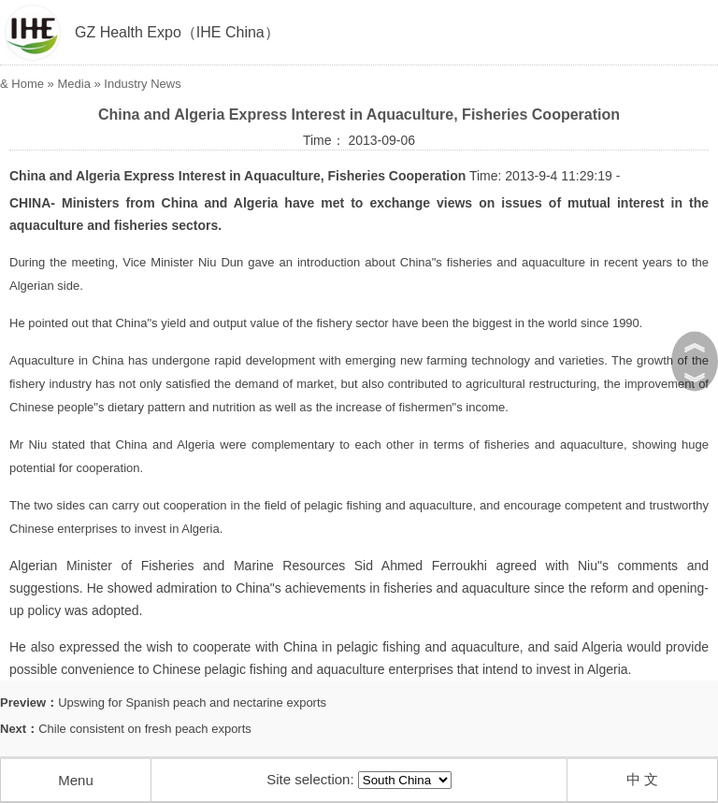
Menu (75, 780)
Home (27, 84)
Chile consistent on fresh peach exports (144, 729)
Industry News (142, 84)
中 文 (642, 779)
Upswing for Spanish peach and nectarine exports (192, 702)
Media (73, 84)
